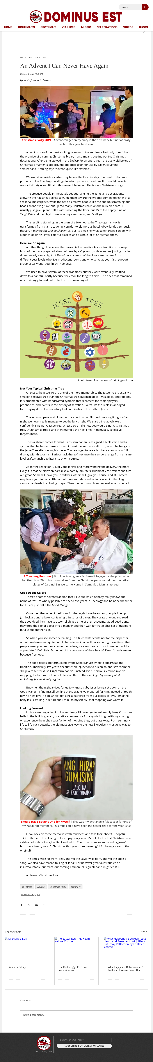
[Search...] (128, 7)
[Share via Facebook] (21, 904)
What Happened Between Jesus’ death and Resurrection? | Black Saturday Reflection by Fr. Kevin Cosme (126, 969)
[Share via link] (44, 904)
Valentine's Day (17, 967)
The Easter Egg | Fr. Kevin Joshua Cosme (72, 969)
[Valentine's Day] (27, 949)
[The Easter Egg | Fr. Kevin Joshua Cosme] (77, 949)
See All (144, 931)
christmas (27, 886)
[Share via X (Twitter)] (29, 904)
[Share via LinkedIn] (36, 904)
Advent (40, 886)
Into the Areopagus (30, 894)
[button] (144, 32)
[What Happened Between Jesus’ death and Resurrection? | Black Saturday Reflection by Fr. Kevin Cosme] (126, 949)
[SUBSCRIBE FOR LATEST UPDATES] (84, 1046)
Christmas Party (58, 886)
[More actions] (131, 57)
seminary (75, 886)
